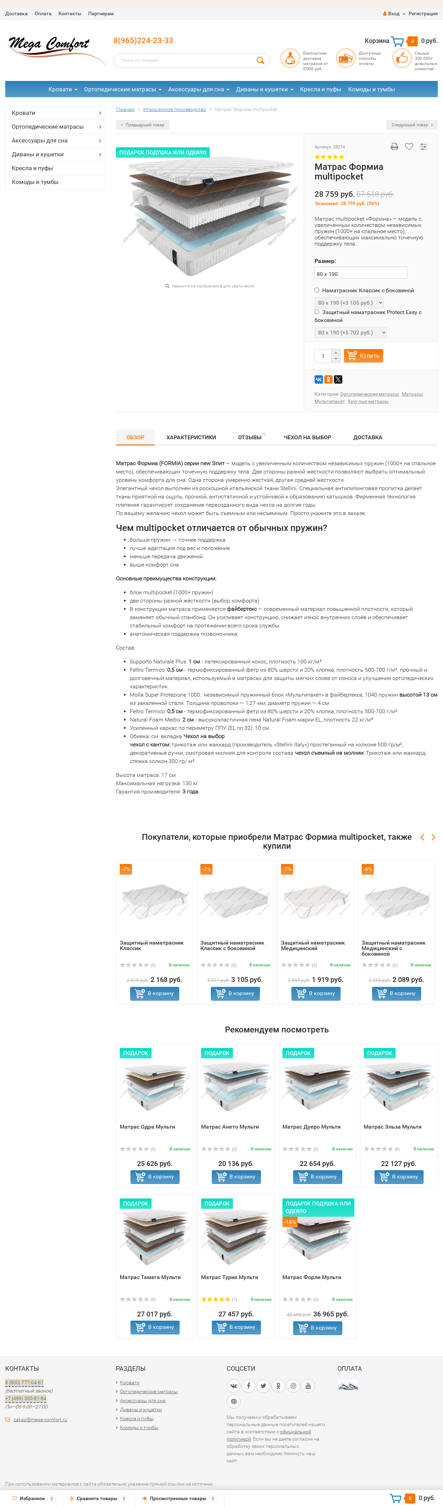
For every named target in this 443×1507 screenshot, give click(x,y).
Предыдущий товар (142, 124)
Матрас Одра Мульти (147, 1126)
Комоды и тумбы (371, 89)
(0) (138, 965)
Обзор (135, 437)
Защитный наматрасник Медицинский (313, 945)
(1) (219, 1299)
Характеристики (191, 437)
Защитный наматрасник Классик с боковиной (232, 945)
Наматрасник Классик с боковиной (364, 290)
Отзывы (251, 436)
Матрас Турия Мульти (229, 1277)
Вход (391, 13)
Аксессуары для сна (196, 89)
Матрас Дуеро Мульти (311, 1126)
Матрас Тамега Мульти (150, 1277)
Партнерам (101, 13)
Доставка (16, 13)
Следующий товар (412, 124)
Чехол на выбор (307, 437)
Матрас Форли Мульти (311, 1277)
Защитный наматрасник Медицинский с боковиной (394, 948)
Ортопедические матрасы (120, 89)
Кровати (60, 89)
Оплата (43, 13)
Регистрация (423, 13)
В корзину (161, 993)
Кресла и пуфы (320, 89)
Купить (369, 355)
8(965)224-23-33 (143, 40)
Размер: (325, 261)
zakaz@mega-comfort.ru (40, 1419)
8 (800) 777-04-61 (24, 1382)
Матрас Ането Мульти (230, 1126)
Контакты (69, 13)
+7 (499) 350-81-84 (25, 1398)
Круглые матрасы (368, 401)
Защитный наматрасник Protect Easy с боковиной (368, 316)
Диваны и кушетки (262, 89)
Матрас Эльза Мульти (393, 1126)
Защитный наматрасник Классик (152, 945)
